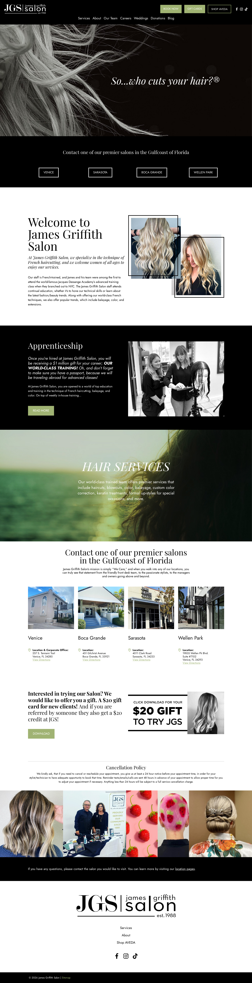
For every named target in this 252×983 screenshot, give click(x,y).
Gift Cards (194, 9)
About (97, 18)
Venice (49, 172)
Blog (171, 18)
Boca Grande (151, 172)
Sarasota (100, 172)
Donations (158, 18)
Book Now (170, 9)
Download (41, 733)
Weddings (141, 18)
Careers (125, 18)
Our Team (111, 18)
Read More (41, 410)
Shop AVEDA (219, 9)
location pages (185, 869)
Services (84, 18)
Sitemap (66, 977)
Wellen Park (203, 172)
